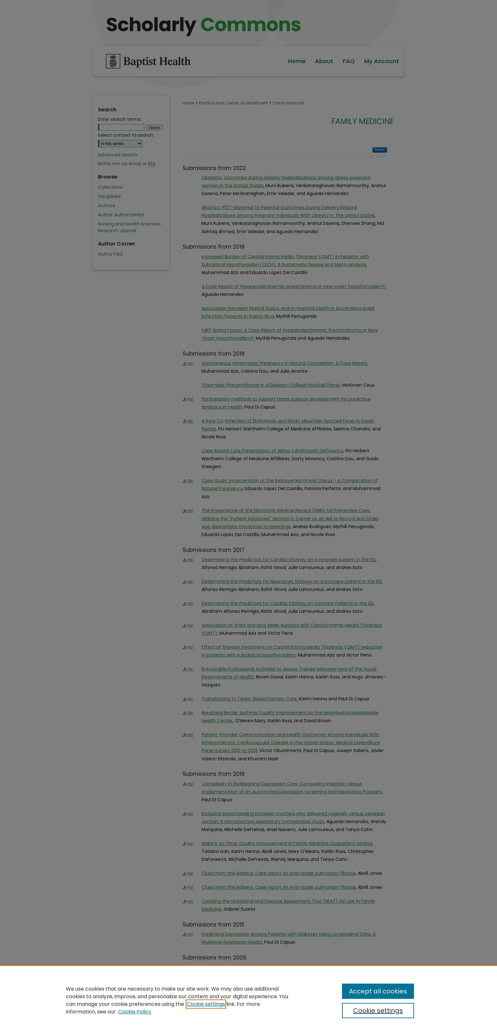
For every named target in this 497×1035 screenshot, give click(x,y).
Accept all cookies (378, 991)
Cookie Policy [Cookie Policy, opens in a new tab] (134, 1011)
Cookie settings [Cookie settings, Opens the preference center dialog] (378, 1010)
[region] (248, 1000)
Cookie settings (206, 1004)
